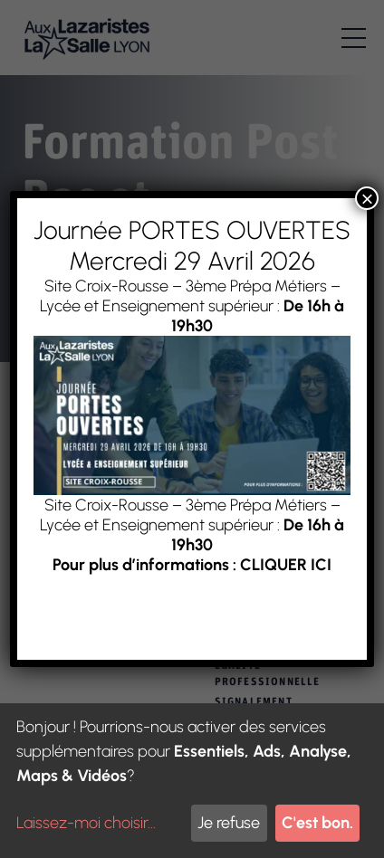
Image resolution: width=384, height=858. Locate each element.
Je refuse (228, 823)
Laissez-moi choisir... (86, 823)
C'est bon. (317, 823)
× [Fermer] (366, 198)
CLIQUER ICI (285, 565)
